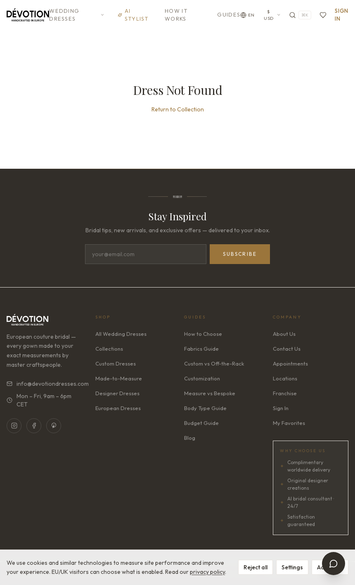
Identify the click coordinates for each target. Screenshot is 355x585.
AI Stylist (133, 14)
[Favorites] (323, 15)
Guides (228, 14)
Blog (189, 437)
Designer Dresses (117, 393)
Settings (292, 567)
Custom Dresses (115, 363)
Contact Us (287, 348)
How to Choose (203, 333)
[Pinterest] (53, 425)
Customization (202, 378)
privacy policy (207, 572)
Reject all (255, 567)
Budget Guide (201, 423)
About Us (284, 333)
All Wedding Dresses (121, 333)
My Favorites (289, 423)
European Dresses (118, 408)
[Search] (300, 15)
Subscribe (240, 254)
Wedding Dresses (76, 14)
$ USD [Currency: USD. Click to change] (272, 15)
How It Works (176, 14)
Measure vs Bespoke (209, 393)
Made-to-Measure (118, 378)
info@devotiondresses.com (44, 383)
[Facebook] (33, 425)
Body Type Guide (205, 408)
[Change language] (247, 15)
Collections (109, 348)
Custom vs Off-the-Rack (214, 363)
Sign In (341, 14)
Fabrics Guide (201, 348)
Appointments (290, 363)
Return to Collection (177, 109)
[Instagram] (14, 425)
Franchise (285, 393)
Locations (285, 378)
